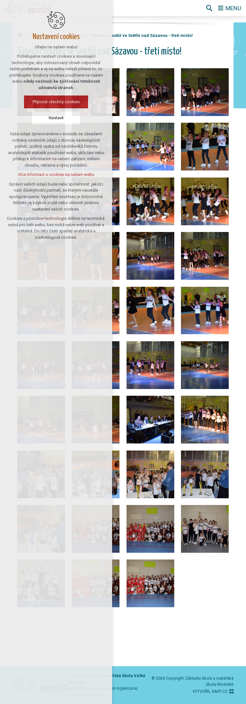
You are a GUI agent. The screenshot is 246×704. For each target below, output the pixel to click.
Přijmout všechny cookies (44, 101)
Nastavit (44, 117)
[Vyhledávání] (209, 8)
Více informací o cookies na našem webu (44, 174)
